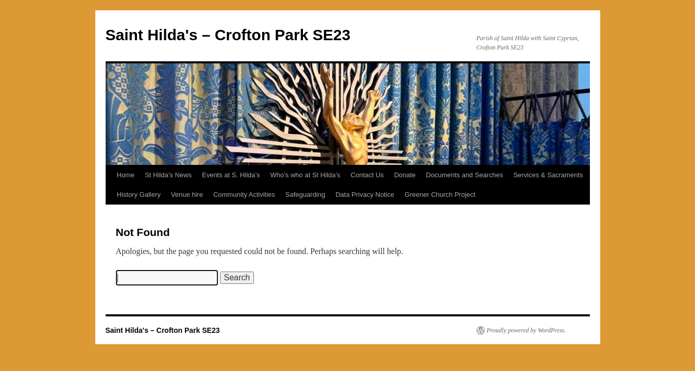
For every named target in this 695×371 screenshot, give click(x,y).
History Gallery (139, 194)
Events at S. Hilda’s (231, 175)
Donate (405, 175)
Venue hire (187, 194)
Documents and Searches (464, 175)
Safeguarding (305, 194)
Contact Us (367, 175)
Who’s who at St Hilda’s (305, 175)
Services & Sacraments (548, 175)
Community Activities (244, 194)
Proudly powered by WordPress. (526, 330)
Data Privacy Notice (364, 194)
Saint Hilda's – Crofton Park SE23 (228, 34)
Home (126, 175)
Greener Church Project (439, 194)
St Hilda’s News (168, 175)
